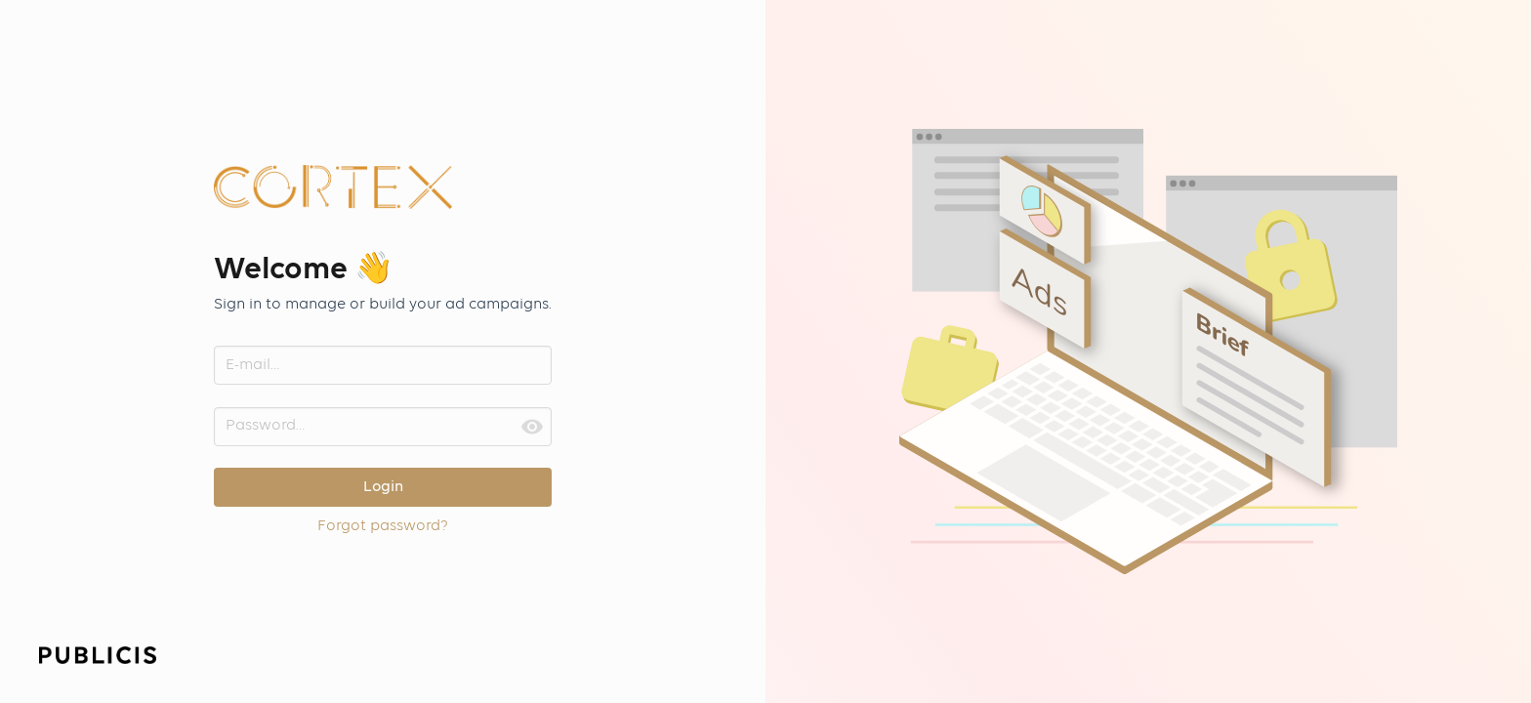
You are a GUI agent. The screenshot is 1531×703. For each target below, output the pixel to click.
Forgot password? (382, 526)
